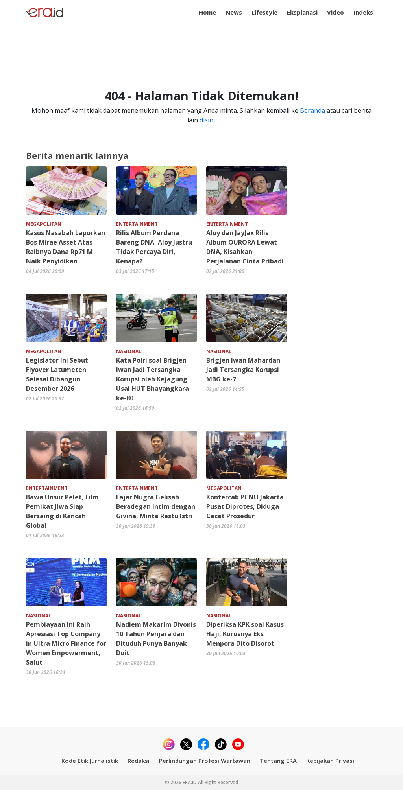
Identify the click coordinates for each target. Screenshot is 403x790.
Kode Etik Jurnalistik (89, 760)
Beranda (312, 110)
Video (335, 12)
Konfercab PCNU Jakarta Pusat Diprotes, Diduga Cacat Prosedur (245, 506)
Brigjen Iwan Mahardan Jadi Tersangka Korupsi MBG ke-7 (243, 369)
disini (207, 120)
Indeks (363, 12)
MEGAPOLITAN (43, 224)
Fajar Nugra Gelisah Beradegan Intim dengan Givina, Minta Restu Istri (155, 506)
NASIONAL (128, 351)
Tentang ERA (278, 760)
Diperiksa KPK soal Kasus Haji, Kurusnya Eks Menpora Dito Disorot (245, 634)
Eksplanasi (302, 12)
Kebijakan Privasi (330, 760)
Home (207, 12)
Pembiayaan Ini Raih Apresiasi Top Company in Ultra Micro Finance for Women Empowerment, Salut (66, 643)
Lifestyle (264, 12)
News (234, 12)
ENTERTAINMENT (137, 224)
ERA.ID (190, 782)
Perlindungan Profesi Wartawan (204, 760)
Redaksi (139, 760)
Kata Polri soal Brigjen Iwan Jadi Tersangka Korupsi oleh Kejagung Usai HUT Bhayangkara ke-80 (152, 379)
